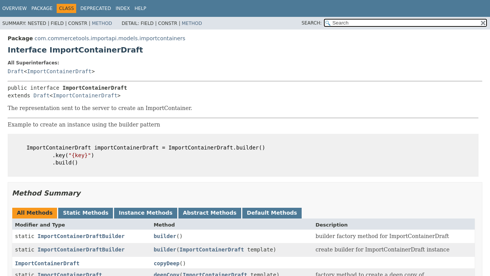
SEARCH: (312, 23)
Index (123, 8)
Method (102, 23)
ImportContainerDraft (59, 71)
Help (140, 8)
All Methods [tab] (34, 213)
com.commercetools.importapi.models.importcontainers (109, 38)
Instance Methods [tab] (145, 213)
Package (41, 8)
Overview (14, 8)
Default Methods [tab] (272, 213)
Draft (16, 71)
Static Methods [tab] (85, 213)
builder (165, 236)
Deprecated (95, 8)
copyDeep (166, 263)
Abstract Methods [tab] (210, 213)
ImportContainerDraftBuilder (81, 236)
